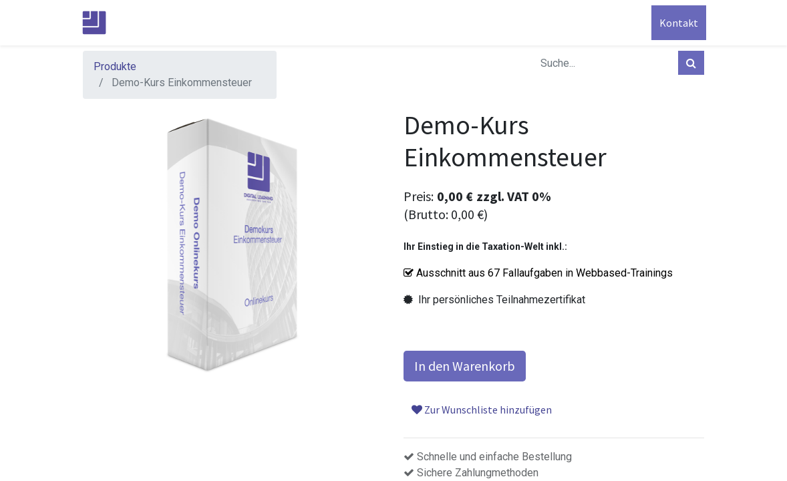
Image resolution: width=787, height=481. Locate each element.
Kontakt (676, 22)
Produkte (115, 66)
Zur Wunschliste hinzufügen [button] (482, 409)
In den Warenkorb (464, 365)
